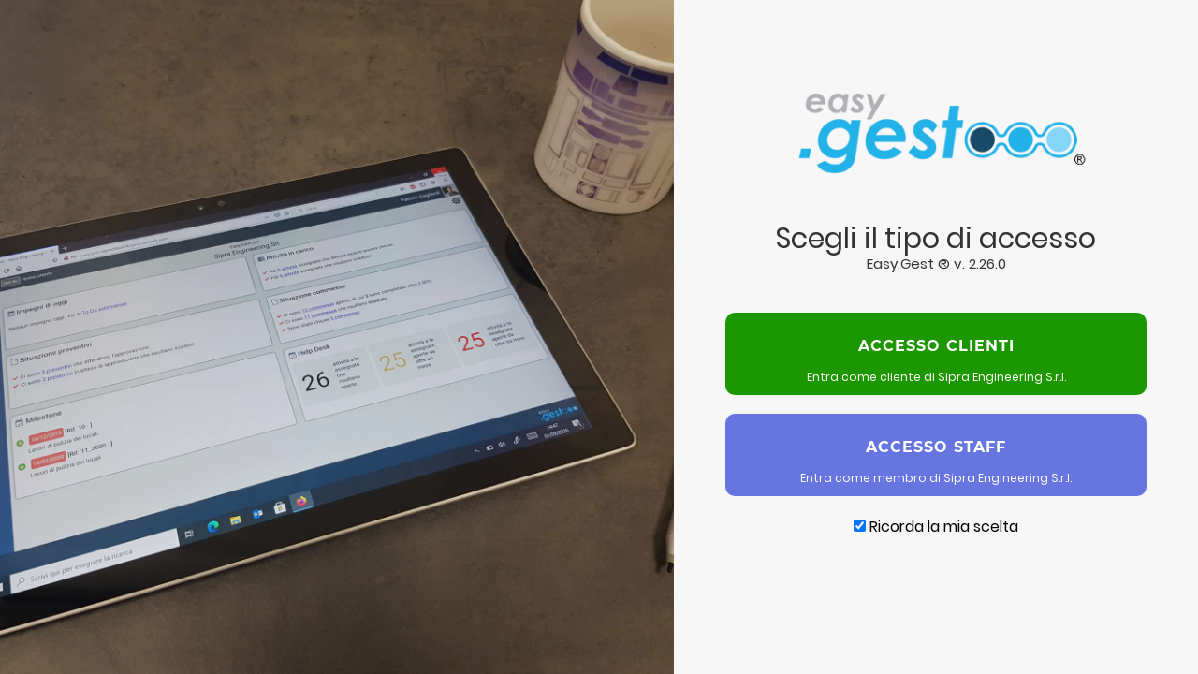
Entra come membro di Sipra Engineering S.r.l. (936, 454)
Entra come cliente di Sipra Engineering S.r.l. (936, 353)
